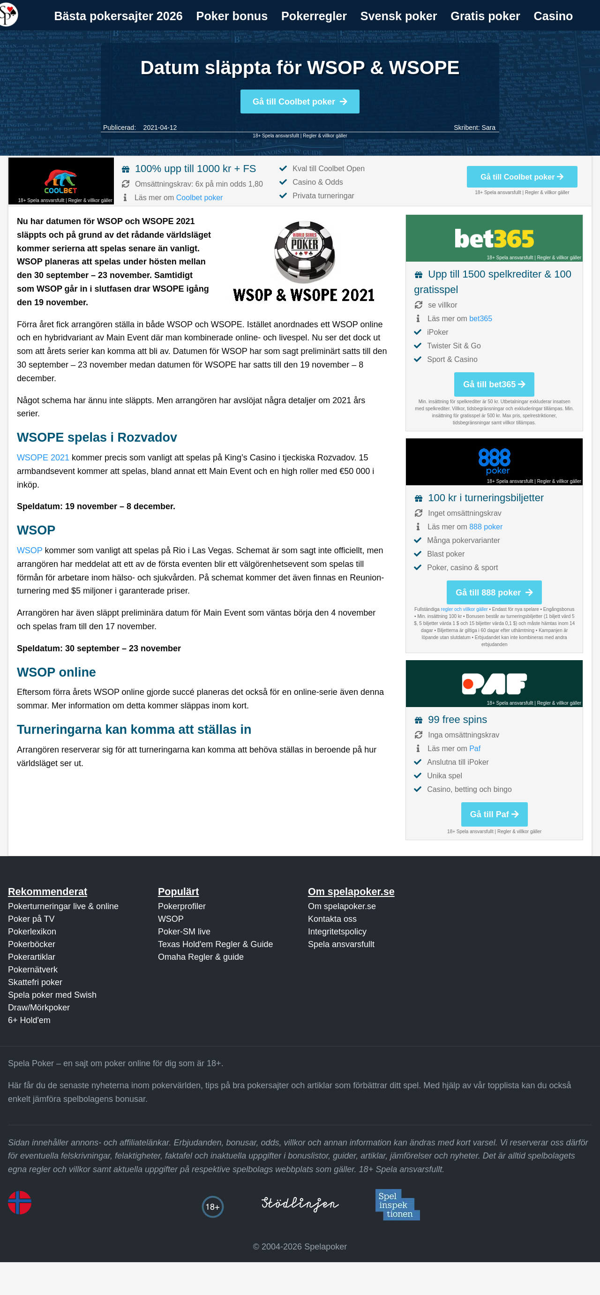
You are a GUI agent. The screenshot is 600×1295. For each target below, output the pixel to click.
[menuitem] (118, 16)
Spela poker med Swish (52, 995)
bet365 (480, 319)
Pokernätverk (33, 969)
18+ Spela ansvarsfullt (276, 135)
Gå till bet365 (494, 384)
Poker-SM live (184, 931)
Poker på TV (31, 919)
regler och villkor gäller (464, 609)
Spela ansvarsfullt (341, 944)
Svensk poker (398, 16)
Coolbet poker (199, 198)
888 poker (485, 527)
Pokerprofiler (182, 906)
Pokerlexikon (32, 931)
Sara (488, 127)
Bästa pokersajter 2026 (118, 16)
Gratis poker (485, 16)
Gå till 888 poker (494, 592)
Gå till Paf (494, 814)
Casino (553, 16)
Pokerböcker (31, 944)
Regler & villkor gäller (325, 135)
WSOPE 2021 (43, 457)
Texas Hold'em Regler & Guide (215, 944)
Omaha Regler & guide (201, 957)
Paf (474, 749)
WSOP (30, 550)
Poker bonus (232, 16)
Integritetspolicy (337, 931)
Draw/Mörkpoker (39, 1007)
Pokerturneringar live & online (63, 906)
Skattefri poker (35, 982)
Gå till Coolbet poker (300, 101)
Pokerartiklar (31, 957)
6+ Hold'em (29, 1020)
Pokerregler (314, 16)
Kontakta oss (332, 919)
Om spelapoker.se (342, 906)
